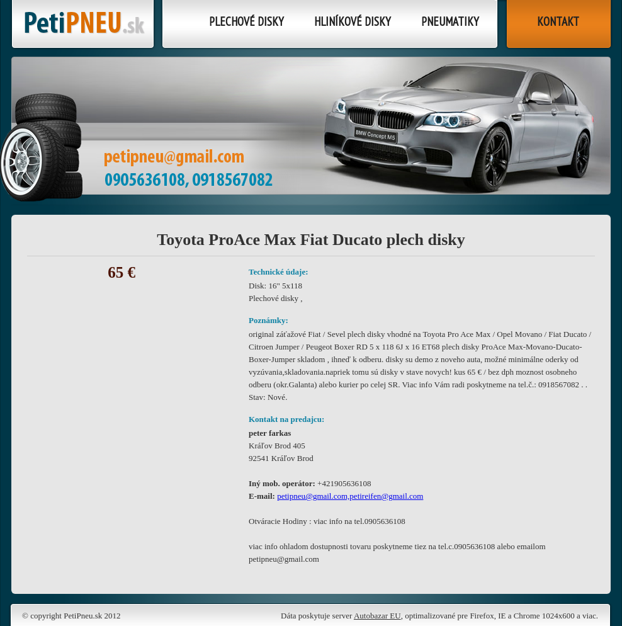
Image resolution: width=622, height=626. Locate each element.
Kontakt (558, 21)
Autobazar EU (377, 615)
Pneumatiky (450, 21)
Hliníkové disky (352, 21)
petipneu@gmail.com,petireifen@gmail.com (350, 496)
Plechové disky (246, 21)
